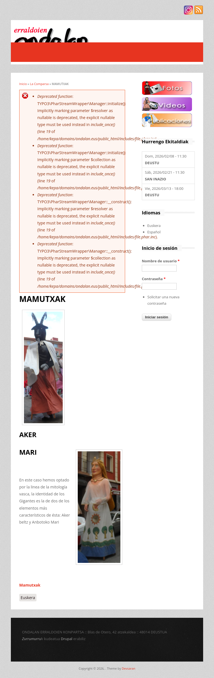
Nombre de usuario (161, 260)
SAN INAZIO (155, 178)
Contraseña (154, 278)
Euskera (28, 597)
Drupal (66, 638)
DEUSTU (152, 162)
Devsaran (128, 668)
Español (154, 231)
